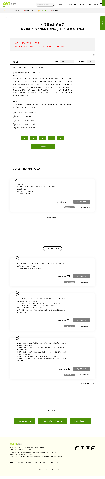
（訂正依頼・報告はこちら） (53, 68)
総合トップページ (88, 5)
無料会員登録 (67, 5)
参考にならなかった (69, 209)
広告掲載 (20, 465)
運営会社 (12, 465)
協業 (36, 465)
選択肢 (57, 61)
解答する (43, 148)
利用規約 (43, 465)
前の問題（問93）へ (24, 424)
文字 (82, 61)
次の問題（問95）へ (80, 424)
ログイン (77, 5)
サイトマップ (60, 465)
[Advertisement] (52, 231)
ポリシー (51, 465)
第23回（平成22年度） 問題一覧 (52, 424)
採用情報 (29, 465)
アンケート (57, 5)
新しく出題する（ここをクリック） (42, 46)
